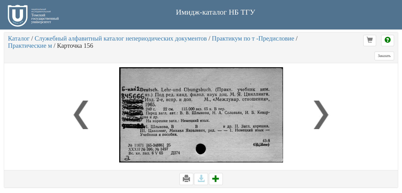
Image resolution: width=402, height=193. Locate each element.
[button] (369, 40)
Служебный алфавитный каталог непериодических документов (121, 38)
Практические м (30, 45)
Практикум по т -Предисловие (253, 38)
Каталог (19, 38)
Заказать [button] (384, 56)
